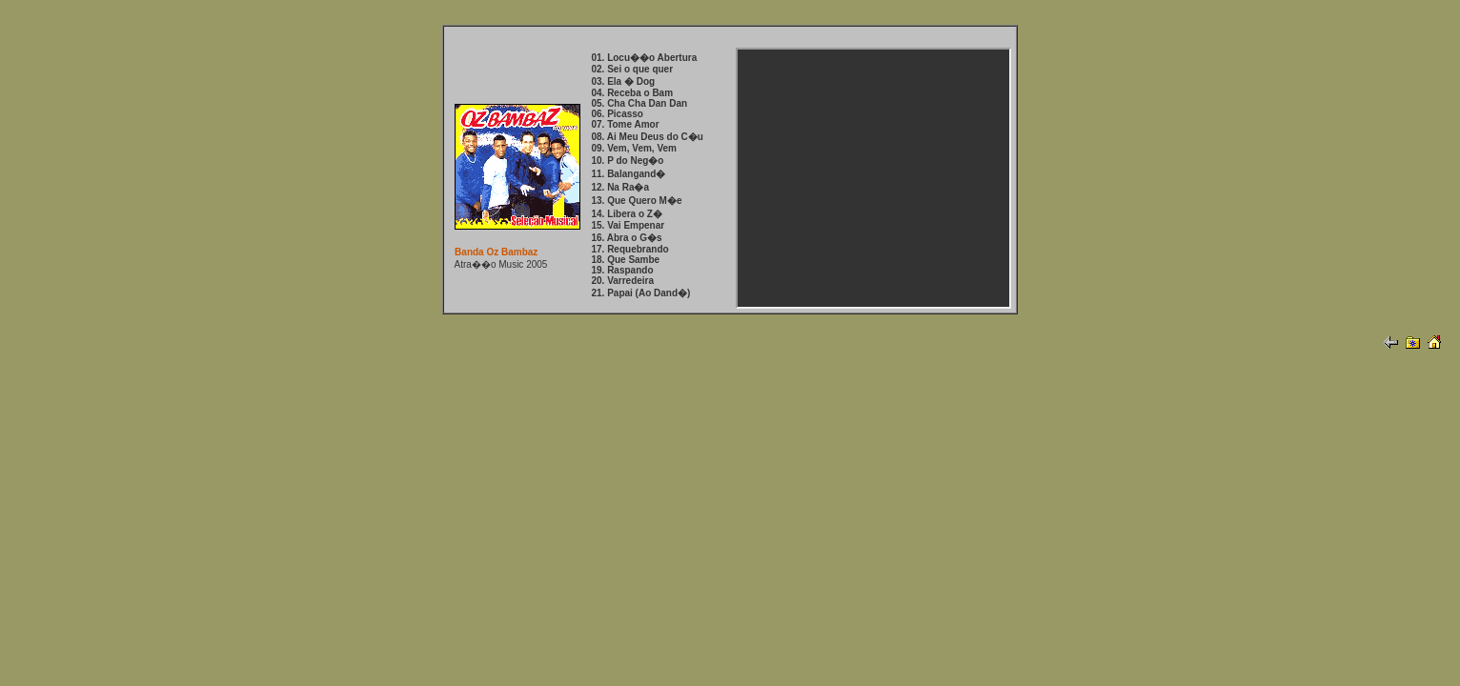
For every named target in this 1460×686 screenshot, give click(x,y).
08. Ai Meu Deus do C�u (646, 136)
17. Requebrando (629, 249)
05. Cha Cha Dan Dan (639, 103)
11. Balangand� (628, 174)
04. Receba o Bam (632, 93)
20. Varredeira (622, 280)
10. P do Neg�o (627, 160)
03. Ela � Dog (623, 81)
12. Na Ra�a (620, 187)
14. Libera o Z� (626, 214)
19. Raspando (622, 270)
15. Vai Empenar (627, 225)
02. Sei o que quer (632, 69)
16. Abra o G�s (626, 237)
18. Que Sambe (625, 259)
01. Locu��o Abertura (644, 57)
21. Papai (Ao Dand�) (640, 293)
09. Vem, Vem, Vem (634, 148)
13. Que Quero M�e (636, 200)
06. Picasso (616, 114)
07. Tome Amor (625, 124)
